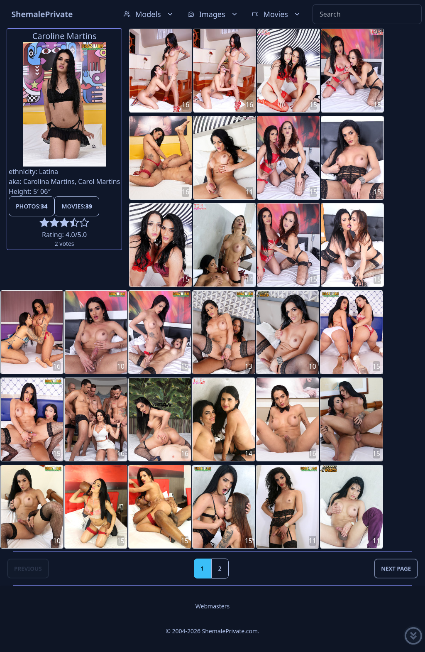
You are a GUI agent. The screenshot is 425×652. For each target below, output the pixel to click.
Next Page (396, 568)
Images (213, 14)
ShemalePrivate (42, 14)
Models (149, 14)
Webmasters (212, 606)
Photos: (31, 206)
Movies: (76, 206)
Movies (276, 14)
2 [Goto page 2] (220, 568)
